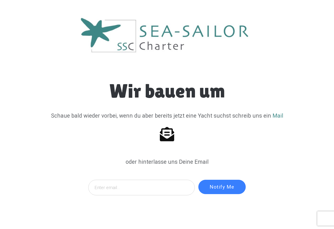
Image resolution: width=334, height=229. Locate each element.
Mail (278, 116)
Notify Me (222, 187)
